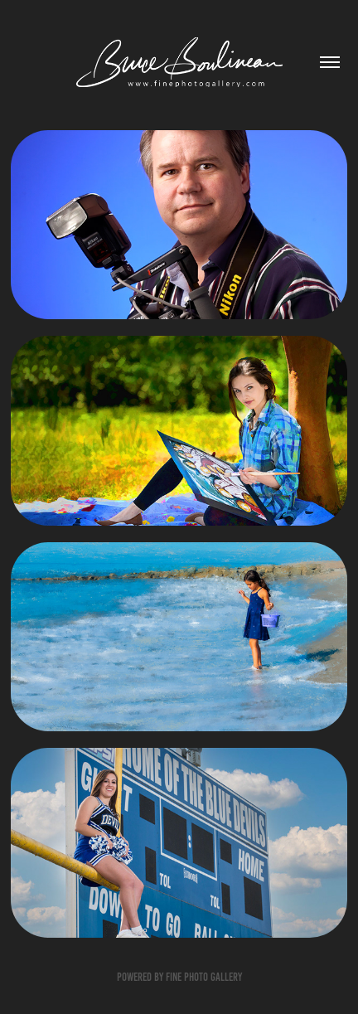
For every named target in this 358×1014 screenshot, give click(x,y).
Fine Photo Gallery (204, 977)
